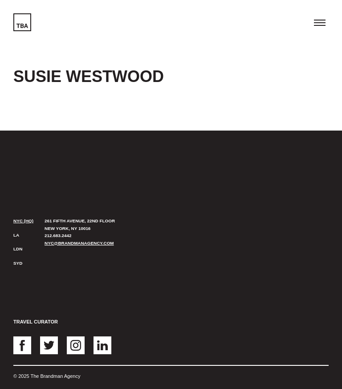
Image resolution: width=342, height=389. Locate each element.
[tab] (24, 221)
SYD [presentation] (17, 263)
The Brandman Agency (38, 161)
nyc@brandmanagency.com (79, 243)
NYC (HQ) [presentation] (23, 220)
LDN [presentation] (17, 248)
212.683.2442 (58, 235)
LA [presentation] (16, 235)
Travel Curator (35, 321)
